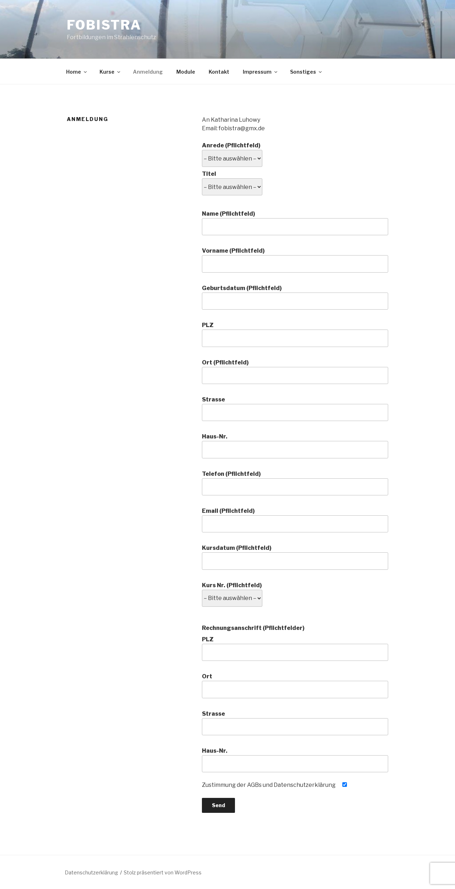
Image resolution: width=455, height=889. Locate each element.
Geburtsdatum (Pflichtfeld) (295, 297)
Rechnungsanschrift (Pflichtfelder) (253, 628)
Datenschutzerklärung (91, 872)
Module (185, 72)
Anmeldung (148, 72)
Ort (295, 685)
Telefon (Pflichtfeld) (295, 482)
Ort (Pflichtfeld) (295, 371)
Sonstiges (306, 72)
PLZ (295, 334)
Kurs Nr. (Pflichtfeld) (232, 592)
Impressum (260, 72)
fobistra (104, 25)
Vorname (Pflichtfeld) (295, 259)
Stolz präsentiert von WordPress (163, 872)
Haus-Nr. (295, 445)
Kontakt (219, 72)
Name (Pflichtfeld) (295, 222)
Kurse (110, 72)
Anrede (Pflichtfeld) (232, 152)
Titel (232, 180)
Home (77, 72)
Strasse (295, 408)
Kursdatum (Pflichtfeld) (295, 557)
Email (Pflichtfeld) (295, 519)
